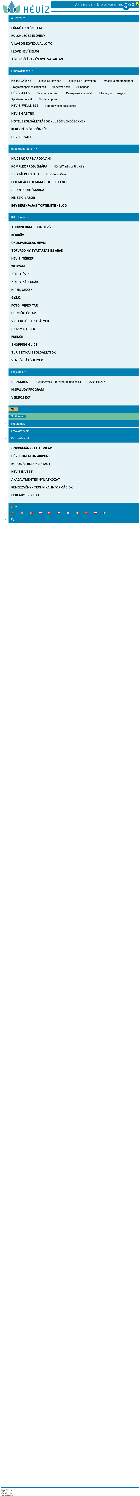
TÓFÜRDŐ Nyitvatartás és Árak (37, 250)
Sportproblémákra (27, 190)
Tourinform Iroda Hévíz (31, 227)
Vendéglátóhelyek (27, 360)
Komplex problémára (29, 166)
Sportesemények (22, 99)
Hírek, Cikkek (21, 290)
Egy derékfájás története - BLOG (39, 205)
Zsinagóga (82, 87)
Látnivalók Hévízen (49, 81)
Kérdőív (17, 235)
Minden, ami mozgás (112, 93)
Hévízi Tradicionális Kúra (69, 166)
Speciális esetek (25, 174)
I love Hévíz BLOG (25, 51)
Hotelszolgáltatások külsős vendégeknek (48, 121)
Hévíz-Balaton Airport (30, 456)
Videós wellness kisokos (60, 106)
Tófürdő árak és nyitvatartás (37, 59)
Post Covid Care (56, 174)
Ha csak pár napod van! (31, 158)
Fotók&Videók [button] (20, 431)
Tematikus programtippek (118, 81)
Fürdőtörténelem (26, 28)
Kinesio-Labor (23, 198)
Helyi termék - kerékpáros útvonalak (58, 382)
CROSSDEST (20, 382)
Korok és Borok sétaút (31, 464)
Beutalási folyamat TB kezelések (39, 182)
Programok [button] (18, 423)
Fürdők (17, 337)
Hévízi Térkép (22, 258)
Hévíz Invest (22, 472)
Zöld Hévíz (20, 274)
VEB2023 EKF (20, 397)
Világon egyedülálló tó (31, 43)
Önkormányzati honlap (31, 448)
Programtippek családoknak (28, 87)
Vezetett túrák (61, 87)
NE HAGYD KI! (21, 81)
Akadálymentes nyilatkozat (35, 479)
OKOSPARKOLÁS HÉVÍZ (28, 243)
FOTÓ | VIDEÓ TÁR (24, 305)
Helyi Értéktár (23, 313)
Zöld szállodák (24, 282)
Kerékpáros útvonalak (79, 93)
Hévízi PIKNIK (96, 382)
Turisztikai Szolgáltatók (33, 352)
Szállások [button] (17, 416)
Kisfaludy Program (27, 389)
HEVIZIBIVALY (21, 137)
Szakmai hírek (23, 329)
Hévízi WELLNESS (24, 106)
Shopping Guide (24, 344)
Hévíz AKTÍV (20, 93)
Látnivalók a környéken (82, 81)
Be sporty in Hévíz (48, 93)
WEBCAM (18, 266)
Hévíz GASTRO (22, 113)
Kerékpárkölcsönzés (29, 129)
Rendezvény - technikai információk (42, 487)
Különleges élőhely (28, 36)
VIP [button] (13, 409)
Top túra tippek (48, 99)
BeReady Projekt (25, 495)
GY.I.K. (16, 297)
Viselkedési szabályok (30, 321)
